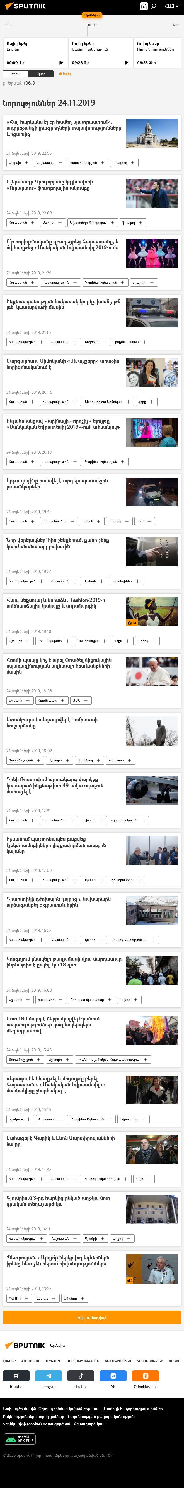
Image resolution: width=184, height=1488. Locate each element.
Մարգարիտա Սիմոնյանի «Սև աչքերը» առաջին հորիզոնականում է (62, 364)
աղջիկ (143, 640)
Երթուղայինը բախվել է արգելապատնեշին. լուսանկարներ (57, 484)
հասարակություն (83, 162)
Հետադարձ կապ (90, 1423)
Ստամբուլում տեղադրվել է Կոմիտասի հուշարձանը (52, 722)
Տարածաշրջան (21, 760)
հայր (139, 1178)
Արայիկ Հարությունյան (129, 939)
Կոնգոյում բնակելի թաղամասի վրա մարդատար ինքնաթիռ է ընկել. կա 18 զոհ (64, 962)
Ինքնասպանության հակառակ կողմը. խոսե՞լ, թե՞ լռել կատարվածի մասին (63, 304)
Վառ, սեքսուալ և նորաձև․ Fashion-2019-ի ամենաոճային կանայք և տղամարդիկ (55, 603)
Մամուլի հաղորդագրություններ (133, 1408)
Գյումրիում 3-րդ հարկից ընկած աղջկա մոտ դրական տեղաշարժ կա (58, 1201)
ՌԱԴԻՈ (15, 1298)
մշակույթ (16, 1119)
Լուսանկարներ (50, 640)
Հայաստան (46, 162)
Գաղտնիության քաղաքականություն (100, 1416)
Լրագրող (120, 162)
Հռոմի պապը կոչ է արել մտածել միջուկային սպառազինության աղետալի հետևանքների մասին (59, 666)
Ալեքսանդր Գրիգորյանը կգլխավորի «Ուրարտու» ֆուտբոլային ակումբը (49, 185)
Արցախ (15, 162)
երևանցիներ (122, 581)
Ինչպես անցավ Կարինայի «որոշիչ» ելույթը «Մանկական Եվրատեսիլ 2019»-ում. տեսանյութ (63, 424)
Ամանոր (70, 1298)
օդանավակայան (124, 820)
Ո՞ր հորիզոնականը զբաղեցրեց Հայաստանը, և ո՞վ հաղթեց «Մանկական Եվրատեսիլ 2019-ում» (62, 245)
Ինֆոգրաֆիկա (118, 1361)
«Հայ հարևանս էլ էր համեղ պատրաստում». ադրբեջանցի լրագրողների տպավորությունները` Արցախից (64, 128)
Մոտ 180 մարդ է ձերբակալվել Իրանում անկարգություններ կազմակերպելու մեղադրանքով (53, 1025)
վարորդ (115, 521)
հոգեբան (92, 341)
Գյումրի (91, 1238)
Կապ (97, 1408)
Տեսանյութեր (150, 1361)
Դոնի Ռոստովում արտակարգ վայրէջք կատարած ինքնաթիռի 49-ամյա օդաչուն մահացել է (54, 785)
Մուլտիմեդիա (88, 640)
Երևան (87, 521)
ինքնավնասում (127, 341)
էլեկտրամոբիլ (122, 880)
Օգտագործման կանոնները (64, 1408)
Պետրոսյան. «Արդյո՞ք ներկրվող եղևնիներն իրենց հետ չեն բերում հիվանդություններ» (57, 1260)
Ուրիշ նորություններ (155, 49)
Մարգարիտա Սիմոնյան (104, 401)
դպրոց (90, 939)
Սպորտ (48, 222)
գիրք (142, 401)
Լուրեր (13, 49)
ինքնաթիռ (46, 999)
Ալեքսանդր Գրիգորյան (88, 222)
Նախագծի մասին (19, 1408)
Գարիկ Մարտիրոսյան (102, 1178)
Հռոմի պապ (47, 700)
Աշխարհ (15, 640)
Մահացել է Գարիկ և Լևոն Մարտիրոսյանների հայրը (60, 1141)
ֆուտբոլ (128, 222)
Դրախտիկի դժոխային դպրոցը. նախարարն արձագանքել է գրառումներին (58, 902)
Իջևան (90, 880)
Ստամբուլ (85, 760)
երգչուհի (139, 282)
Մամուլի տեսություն (90, 49)
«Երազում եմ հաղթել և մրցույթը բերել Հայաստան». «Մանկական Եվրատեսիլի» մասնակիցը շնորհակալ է (55, 1085)
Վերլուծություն (83, 1361)
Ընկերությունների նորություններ (33, 1416)
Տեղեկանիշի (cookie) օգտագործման (37, 1423)
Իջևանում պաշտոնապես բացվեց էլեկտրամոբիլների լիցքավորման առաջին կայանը (56, 845)
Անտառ (42, 1298)
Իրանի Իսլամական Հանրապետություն (109, 1059)
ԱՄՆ (76, 700)
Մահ (140, 521)
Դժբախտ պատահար (87, 999)
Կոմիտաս (116, 760)
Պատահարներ (55, 521)
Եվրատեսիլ (129, 1119)
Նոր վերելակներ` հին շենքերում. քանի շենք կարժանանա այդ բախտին (57, 543)
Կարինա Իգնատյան (101, 282)
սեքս (118, 640)
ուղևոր (125, 999)
